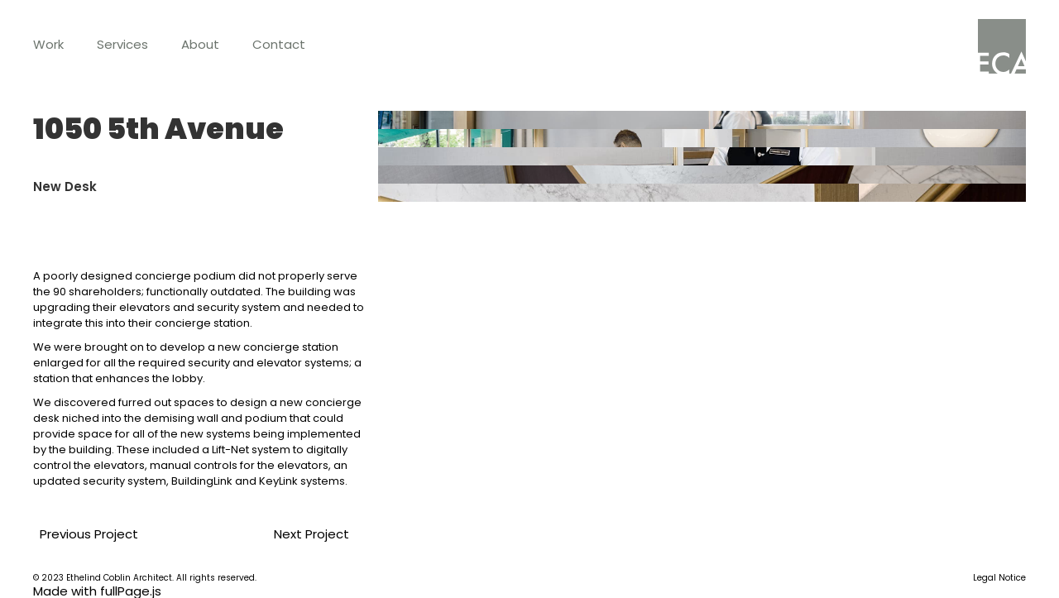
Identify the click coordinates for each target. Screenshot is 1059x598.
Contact (278, 44)
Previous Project (82, 534)
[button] (48, 44)
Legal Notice (999, 578)
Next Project (294, 534)
